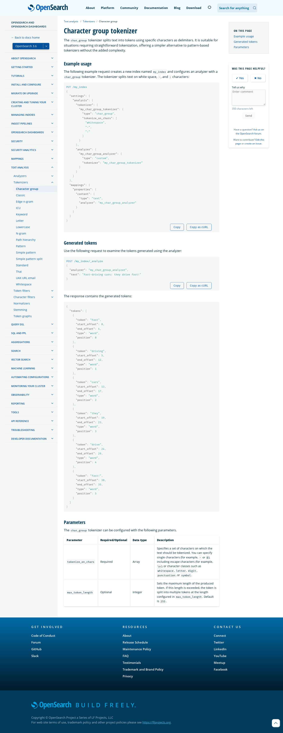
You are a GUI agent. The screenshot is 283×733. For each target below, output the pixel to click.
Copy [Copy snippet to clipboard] (177, 227)
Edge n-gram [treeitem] (24, 201)
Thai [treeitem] (19, 271)
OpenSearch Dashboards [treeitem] (27, 132)
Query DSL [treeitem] (17, 324)
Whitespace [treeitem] (24, 284)
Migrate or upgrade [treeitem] (24, 93)
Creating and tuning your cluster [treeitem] (28, 104)
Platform (107, 8)
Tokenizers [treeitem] (21, 182)
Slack (35, 656)
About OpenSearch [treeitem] (23, 58)
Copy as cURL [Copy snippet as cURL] (199, 227)
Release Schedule (135, 642)
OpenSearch (49, 8)
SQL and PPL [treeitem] (18, 333)
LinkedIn (220, 649)
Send (248, 116)
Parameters (241, 47)
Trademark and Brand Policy (143, 669)
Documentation (156, 8)
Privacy (128, 676)
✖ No (257, 78)
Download (193, 8)
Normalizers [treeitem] (22, 303)
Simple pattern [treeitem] (26, 252)
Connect (220, 636)
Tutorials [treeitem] (17, 76)
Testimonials (132, 663)
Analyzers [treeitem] (20, 176)
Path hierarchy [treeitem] (25, 240)
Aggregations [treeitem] (20, 342)
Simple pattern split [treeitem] (29, 259)
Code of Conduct (43, 636)
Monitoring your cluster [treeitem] (28, 386)
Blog (177, 8)
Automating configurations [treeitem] (30, 377)
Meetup (219, 663)
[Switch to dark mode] (209, 7)
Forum (36, 642)
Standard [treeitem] (22, 265)
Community (129, 8)
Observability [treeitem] (20, 395)
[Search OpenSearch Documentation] (237, 7)
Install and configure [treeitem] (26, 84)
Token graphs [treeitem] (23, 316)
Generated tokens (245, 42)
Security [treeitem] (17, 141)
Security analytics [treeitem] (23, 150)
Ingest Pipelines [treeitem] (21, 123)
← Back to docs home (25, 37)
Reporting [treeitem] (18, 403)
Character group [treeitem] (27, 189)
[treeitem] (52, 58)
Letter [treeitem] (20, 221)
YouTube (220, 656)
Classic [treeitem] (20, 195)
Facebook (221, 669)
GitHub (36, 649)
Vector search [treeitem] (20, 359)
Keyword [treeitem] (22, 214)
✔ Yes (240, 78)
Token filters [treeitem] (22, 291)
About (90, 8)
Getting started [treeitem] (22, 67)
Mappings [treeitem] (17, 158)
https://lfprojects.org (156, 722)
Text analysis (71, 21)
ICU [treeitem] (18, 208)
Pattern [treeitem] (21, 246)
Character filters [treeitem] (24, 297)
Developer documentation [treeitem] (28, 438)
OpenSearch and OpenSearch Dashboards (28, 24)
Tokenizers (89, 21)
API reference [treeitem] (20, 421)
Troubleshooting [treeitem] (23, 430)
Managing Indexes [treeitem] (23, 115)
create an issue (253, 143)
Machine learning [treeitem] (23, 368)
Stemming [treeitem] (20, 310)
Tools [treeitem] (15, 412)
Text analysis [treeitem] (20, 167)
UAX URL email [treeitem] (25, 278)
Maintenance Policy (137, 649)
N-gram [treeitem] (21, 233)
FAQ (126, 656)
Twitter (219, 642)
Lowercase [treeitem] (23, 227)
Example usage (244, 36)
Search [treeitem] (16, 351)
